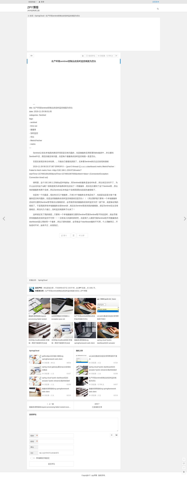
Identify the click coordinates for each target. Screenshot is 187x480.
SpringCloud (39, 16)
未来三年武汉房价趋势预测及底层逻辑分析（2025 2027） (147, 97)
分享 (81, 235)
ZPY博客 (33, 7)
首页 (30, 16)
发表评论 (90, 56)
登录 (41, 2)
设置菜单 (155, 2)
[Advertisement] (93, 34)
